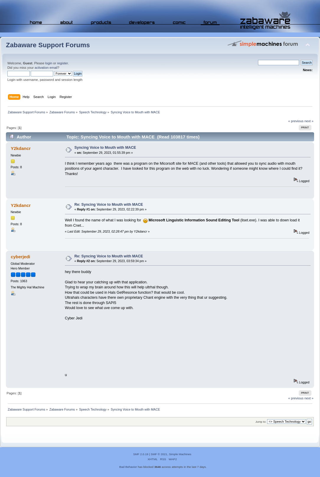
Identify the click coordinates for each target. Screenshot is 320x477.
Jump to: (260, 421)
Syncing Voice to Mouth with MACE (105, 148)
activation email (46, 67)
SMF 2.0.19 (140, 454)
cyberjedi (20, 256)
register (62, 63)
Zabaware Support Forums (48, 45)
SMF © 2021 (159, 454)
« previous (295, 121)
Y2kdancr (20, 148)
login (48, 63)
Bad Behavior (128, 466)
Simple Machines (180, 454)
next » (309, 121)
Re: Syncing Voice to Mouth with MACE (108, 204)
